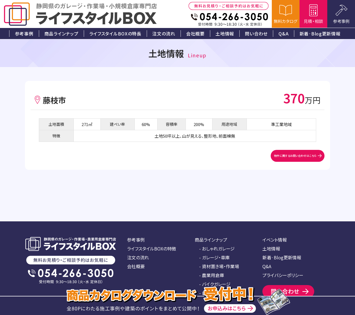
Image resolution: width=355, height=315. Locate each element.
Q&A (266, 266)
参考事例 (136, 239)
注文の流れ (138, 257)
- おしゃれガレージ (217, 248)
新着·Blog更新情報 (281, 257)
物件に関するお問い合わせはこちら (272, 159)
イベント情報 (274, 239)
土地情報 (271, 248)
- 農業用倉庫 (211, 275)
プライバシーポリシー (282, 275)
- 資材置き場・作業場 (219, 266)
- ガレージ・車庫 (214, 257)
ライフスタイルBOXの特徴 (151, 248)
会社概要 (136, 266)
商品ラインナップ (211, 239)
